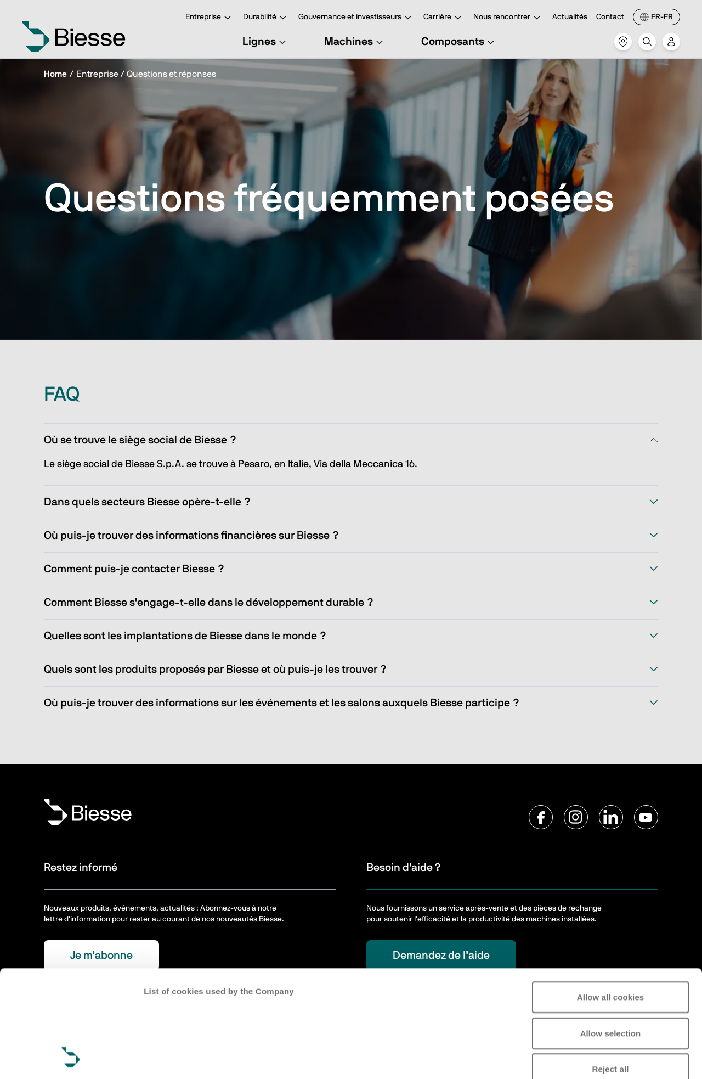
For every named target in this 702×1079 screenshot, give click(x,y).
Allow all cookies (610, 897)
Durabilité (266, 18)
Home (55, 74)
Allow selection (610, 932)
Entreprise (209, 18)
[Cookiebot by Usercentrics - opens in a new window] (71, 1057)
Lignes (265, 41)
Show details (169, 1057)
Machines (355, 41)
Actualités (569, 17)
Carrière (444, 18)
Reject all (610, 969)
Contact (610, 17)
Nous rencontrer (508, 18)
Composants (459, 41)
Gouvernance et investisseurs (356, 18)
